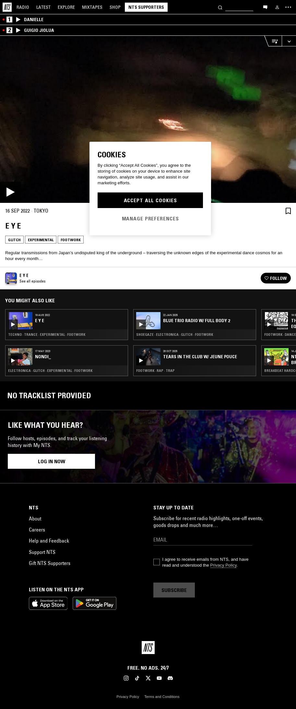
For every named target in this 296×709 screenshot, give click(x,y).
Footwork (71, 239)
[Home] (7, 7)
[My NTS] (277, 7)
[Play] (148, 119)
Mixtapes (92, 7)
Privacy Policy (223, 565)
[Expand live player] (289, 41)
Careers (37, 529)
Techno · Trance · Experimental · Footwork (46, 334)
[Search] (220, 7)
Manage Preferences (150, 218)
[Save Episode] (288, 211)
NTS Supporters (146, 7)
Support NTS (42, 552)
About (35, 518)
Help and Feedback (49, 540)
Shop (115, 7)
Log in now (51, 461)
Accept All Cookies (150, 200)
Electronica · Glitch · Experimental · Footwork (50, 370)
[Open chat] (265, 7)
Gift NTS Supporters (49, 563)
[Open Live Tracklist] (273, 41)
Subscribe (174, 590)
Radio (23, 7)
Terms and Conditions (161, 697)
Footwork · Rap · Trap (155, 370)
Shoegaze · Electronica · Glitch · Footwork (174, 334)
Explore (66, 7)
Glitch (14, 239)
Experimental (40, 239)
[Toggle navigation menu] (288, 7)
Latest (43, 7)
